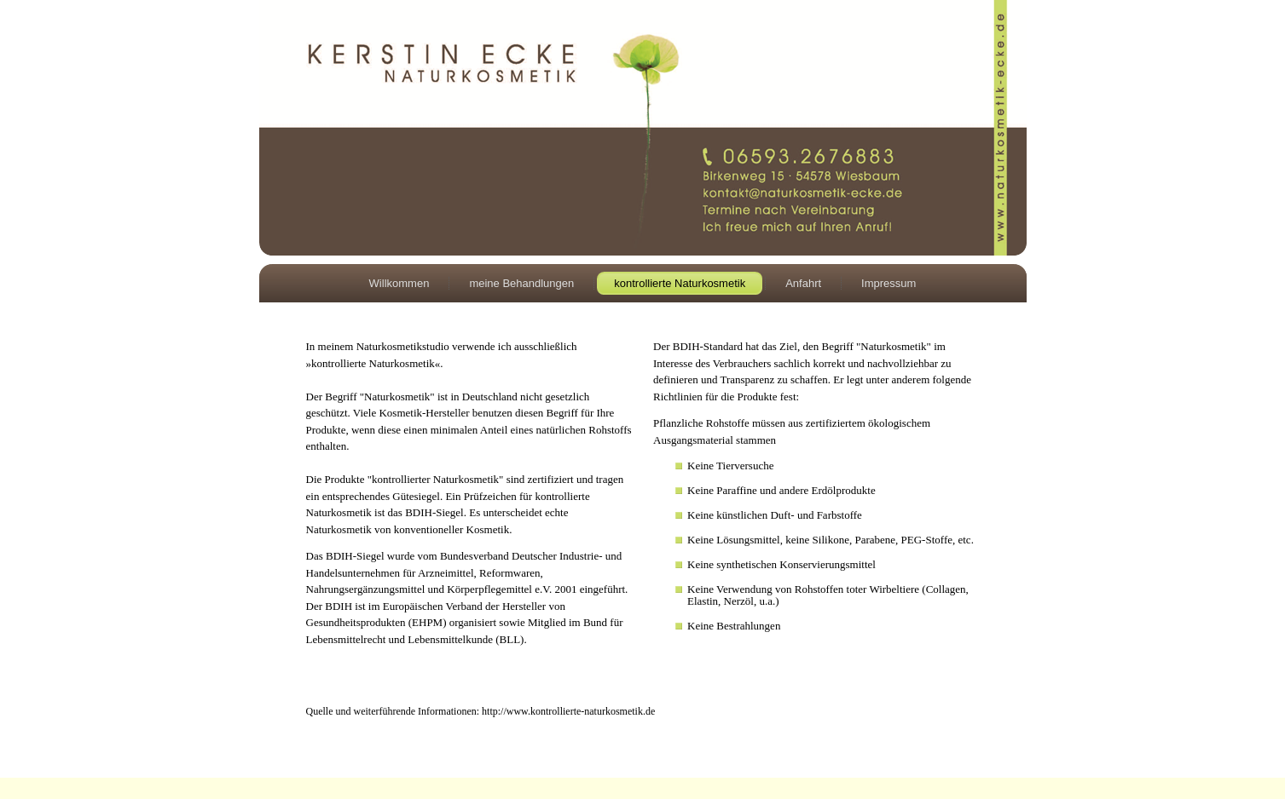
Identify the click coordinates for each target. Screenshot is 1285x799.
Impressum (888, 283)
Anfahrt (803, 283)
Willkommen (399, 283)
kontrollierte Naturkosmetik (679, 283)
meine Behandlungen (521, 283)
